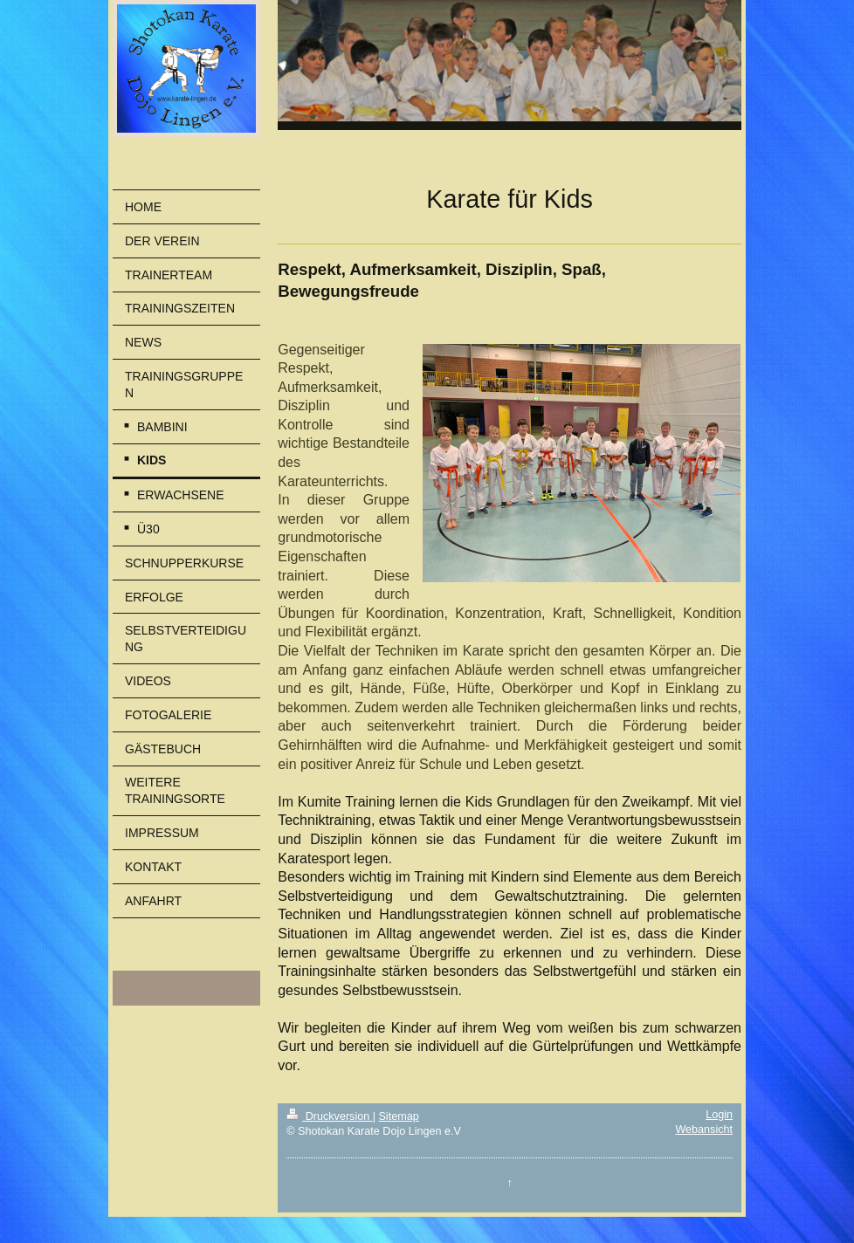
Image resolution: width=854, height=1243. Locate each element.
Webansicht (704, 1129)
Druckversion (329, 1116)
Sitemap (398, 1116)
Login (719, 1115)
